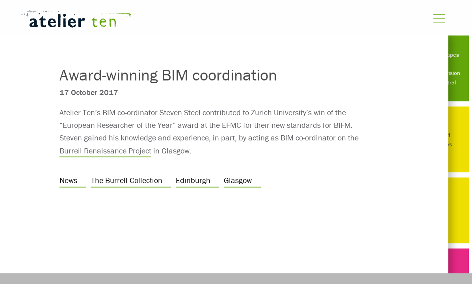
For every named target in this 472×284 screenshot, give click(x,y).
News (68, 180)
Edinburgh (193, 180)
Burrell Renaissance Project (105, 150)
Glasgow (238, 180)
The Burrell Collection (126, 180)
